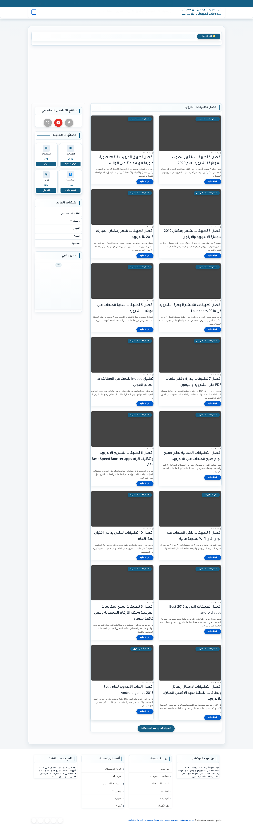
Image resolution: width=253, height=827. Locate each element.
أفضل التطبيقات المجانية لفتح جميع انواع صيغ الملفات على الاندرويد (192, 456)
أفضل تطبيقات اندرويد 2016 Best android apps (195, 610)
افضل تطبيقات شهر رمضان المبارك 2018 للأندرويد (124, 234)
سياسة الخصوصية (150, 3)
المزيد (99, 13)
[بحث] (33, 13)
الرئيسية (167, 13)
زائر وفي (46, 190)
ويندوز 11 (75, 221)
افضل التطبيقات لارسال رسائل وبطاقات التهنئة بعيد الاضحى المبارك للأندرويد (191, 693)
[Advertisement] (126, 74)
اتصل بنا (107, 3)
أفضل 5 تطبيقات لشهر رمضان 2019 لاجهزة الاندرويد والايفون (192, 234)
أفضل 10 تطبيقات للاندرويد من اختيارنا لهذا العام (123, 536)
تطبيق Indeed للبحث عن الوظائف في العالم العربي (124, 382)
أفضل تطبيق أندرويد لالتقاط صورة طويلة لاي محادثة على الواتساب (126, 160)
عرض (46, 164)
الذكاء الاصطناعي (70, 213)
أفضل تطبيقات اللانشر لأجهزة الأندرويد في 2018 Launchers (190, 308)
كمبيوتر (149, 13)
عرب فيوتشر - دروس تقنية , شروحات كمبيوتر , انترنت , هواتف (202, 13)
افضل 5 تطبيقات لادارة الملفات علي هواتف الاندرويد (125, 308)
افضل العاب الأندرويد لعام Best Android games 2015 (128, 690)
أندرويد (128, 13)
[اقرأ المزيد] (212, 181)
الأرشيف (94, 3)
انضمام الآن (70, 190)
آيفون (118, 13)
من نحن (168, 3)
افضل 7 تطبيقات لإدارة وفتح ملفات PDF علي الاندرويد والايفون (193, 382)
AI (158, 13)
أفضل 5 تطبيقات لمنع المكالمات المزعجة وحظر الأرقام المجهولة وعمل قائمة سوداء (123, 613)
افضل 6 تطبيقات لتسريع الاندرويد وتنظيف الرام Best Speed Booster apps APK (122, 459)
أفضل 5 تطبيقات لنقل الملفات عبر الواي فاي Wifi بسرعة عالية (194, 536)
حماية (109, 13)
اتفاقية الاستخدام (126, 3)
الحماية (76, 244)
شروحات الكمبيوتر (111, 783)
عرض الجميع (70, 164)
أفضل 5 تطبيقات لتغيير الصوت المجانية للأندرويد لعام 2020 (196, 160)
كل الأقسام (78, 3)
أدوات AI (116, 776)
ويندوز (139, 13)
